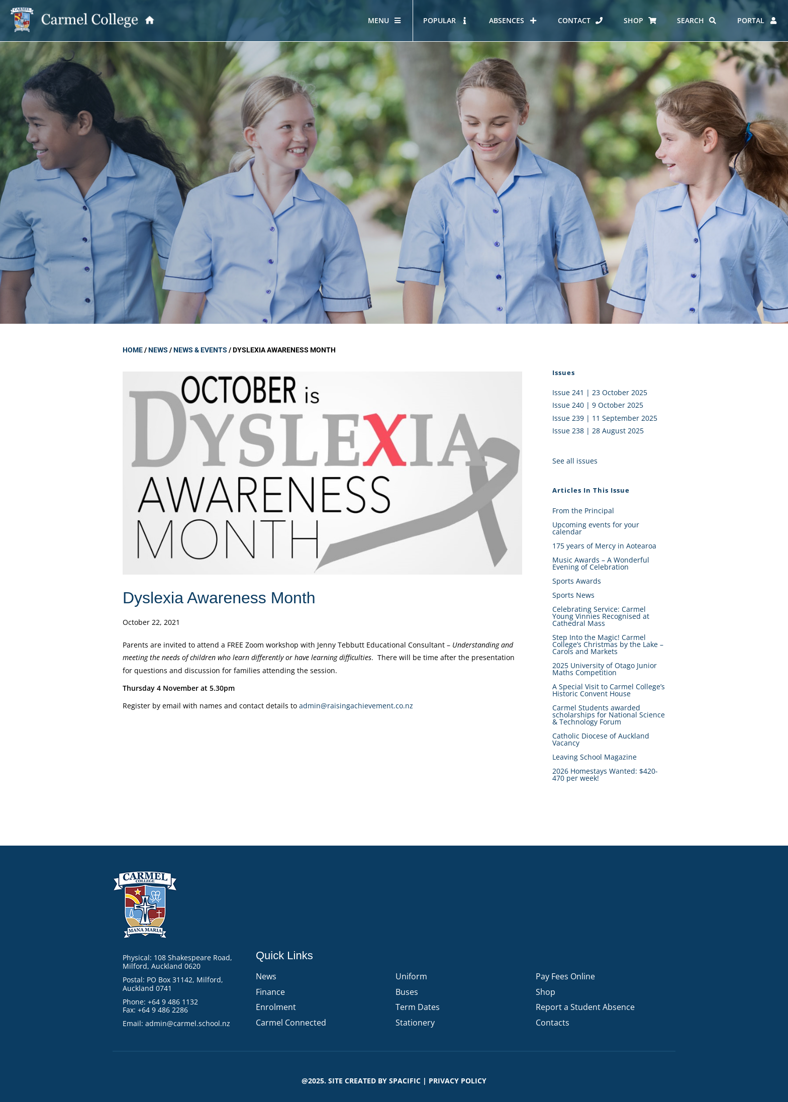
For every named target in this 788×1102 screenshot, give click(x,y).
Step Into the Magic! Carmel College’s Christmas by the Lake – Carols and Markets (607, 644)
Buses (407, 991)
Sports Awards (576, 581)
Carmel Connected (291, 1022)
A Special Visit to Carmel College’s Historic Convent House (608, 690)
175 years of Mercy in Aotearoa (605, 545)
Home (133, 350)
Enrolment (276, 1007)
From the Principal (583, 510)
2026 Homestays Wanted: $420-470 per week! (605, 774)
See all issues (575, 461)
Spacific (405, 1080)
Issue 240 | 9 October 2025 (597, 405)
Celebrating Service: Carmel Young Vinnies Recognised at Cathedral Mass (600, 616)
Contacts (552, 1022)
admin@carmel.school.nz (187, 1023)
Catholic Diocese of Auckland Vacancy (600, 739)
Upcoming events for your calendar (595, 528)
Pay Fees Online (565, 976)
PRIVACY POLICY (457, 1080)
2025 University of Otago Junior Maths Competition (604, 669)
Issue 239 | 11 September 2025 (604, 418)
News (158, 350)
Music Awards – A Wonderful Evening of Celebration (600, 563)
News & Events (200, 350)
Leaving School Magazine (594, 757)
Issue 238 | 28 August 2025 (598, 430)
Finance (270, 991)
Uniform (411, 976)
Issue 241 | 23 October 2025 (599, 392)
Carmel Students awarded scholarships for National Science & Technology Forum (608, 714)
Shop (545, 991)
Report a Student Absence (585, 1007)
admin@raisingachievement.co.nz (356, 705)
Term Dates (418, 1007)
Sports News (573, 595)
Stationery (415, 1022)
